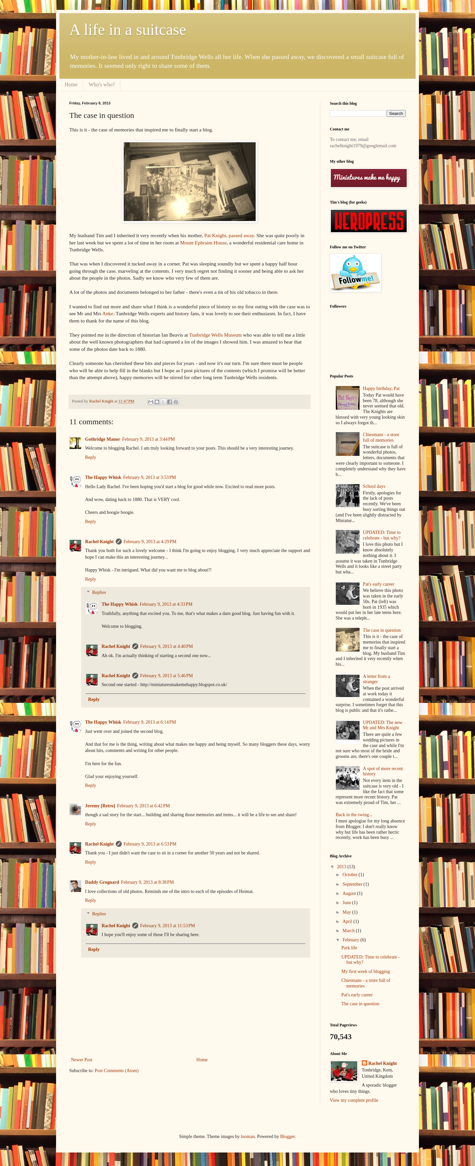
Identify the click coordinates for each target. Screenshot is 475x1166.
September (352, 884)
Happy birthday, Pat (381, 388)
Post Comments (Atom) (117, 1070)
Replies (99, 592)
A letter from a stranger (376, 679)
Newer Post (81, 1059)
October (350, 874)
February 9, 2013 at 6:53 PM (150, 844)
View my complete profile (354, 1100)
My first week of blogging (365, 971)
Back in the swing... (354, 814)
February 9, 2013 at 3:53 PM (149, 477)
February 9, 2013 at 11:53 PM (167, 925)
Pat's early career (378, 584)
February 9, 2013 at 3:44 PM (148, 439)
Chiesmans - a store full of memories (381, 437)
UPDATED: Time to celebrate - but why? (381, 535)
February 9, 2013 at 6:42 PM (143, 805)
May (347, 912)
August (349, 893)
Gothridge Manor (102, 439)
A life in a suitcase (127, 29)
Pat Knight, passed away (229, 235)
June (347, 902)
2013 (342, 866)
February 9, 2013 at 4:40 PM (166, 646)
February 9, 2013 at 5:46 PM (166, 675)
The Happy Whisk (103, 477)
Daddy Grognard (102, 882)
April (347, 921)
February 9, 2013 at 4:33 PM (166, 604)
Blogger (287, 1136)
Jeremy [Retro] (100, 805)
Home (71, 84)
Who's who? (102, 84)
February (351, 939)
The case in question (382, 630)
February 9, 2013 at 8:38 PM (147, 882)
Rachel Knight (99, 541)
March (349, 930)
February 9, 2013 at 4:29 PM (150, 541)
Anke (107, 313)
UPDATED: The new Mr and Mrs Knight (382, 725)
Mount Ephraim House (203, 242)
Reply (90, 457)
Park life (349, 947)
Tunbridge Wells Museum (215, 335)
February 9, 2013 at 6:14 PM (149, 722)
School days (374, 486)
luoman (248, 1136)
